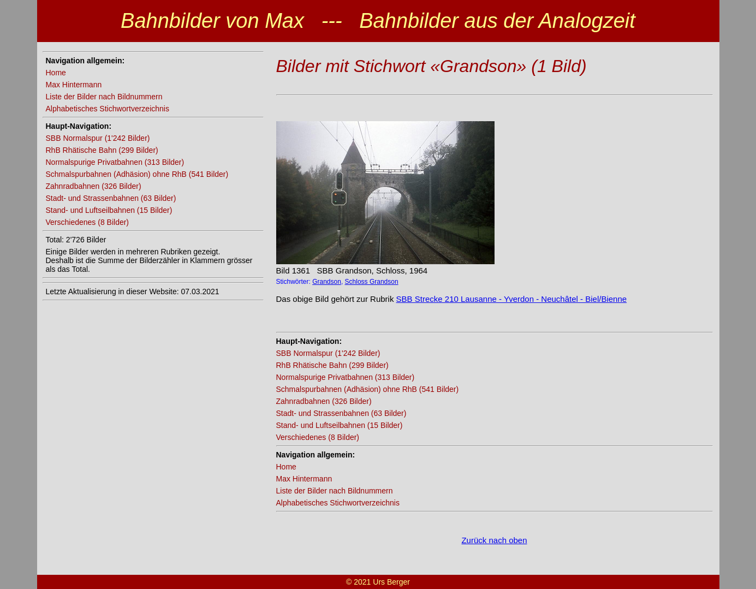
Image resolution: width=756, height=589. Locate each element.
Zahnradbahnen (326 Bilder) (93, 186)
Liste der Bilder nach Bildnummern (104, 96)
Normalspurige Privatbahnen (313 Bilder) (115, 162)
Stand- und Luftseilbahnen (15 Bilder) (109, 210)
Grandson (326, 281)
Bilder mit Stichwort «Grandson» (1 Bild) (431, 66)
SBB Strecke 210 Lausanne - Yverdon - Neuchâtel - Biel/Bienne (511, 299)
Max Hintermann (74, 84)
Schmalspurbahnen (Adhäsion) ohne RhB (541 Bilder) (137, 174)
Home (56, 72)
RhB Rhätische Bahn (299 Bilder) (102, 150)
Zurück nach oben (494, 540)
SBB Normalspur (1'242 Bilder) (98, 138)
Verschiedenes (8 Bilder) (87, 222)
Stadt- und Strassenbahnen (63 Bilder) (111, 198)
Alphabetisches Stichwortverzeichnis (107, 108)
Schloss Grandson (371, 281)
